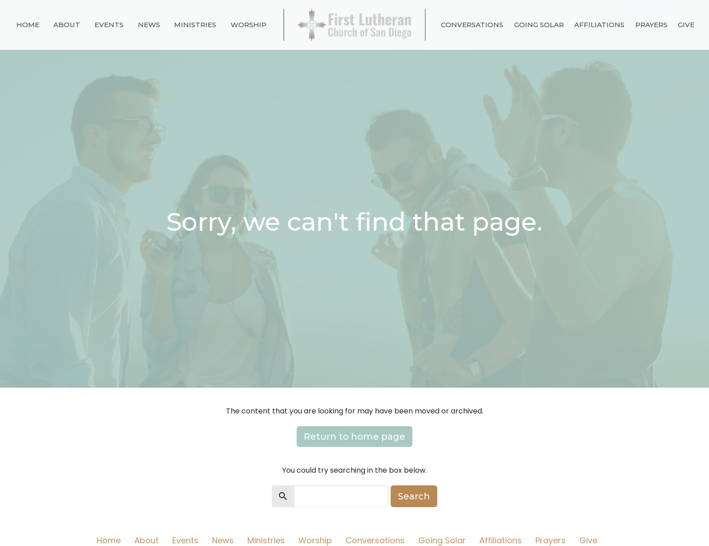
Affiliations (599, 24)
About (66, 24)
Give (686, 24)
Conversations (472, 24)
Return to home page (354, 436)
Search (414, 496)
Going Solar (539, 24)
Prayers (651, 24)
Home (27, 24)
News (149, 24)
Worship (248, 24)
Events (109, 24)
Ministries (195, 24)
